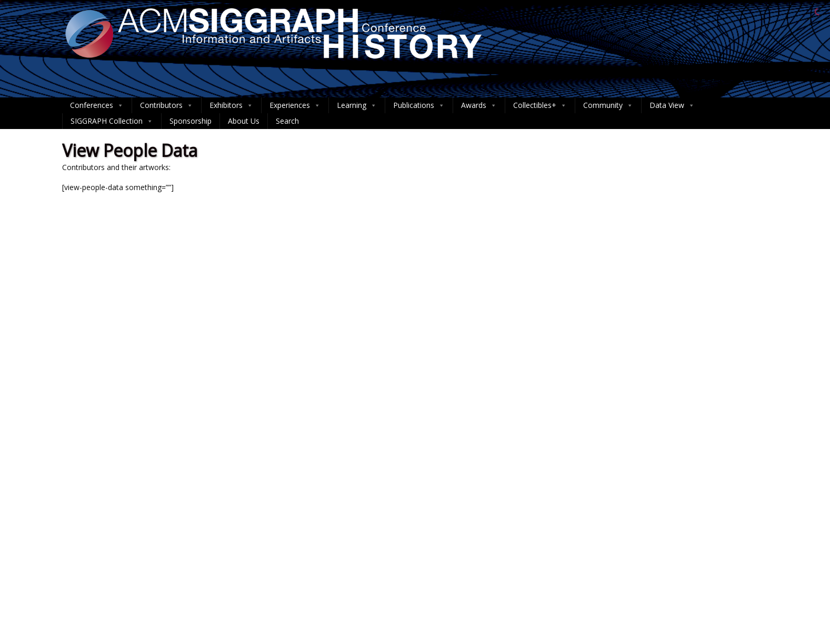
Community (608, 105)
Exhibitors (231, 105)
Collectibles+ (540, 105)
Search (287, 121)
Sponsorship (190, 121)
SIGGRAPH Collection (112, 121)
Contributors (166, 105)
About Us (243, 121)
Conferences (97, 105)
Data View (672, 105)
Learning (357, 105)
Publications (419, 105)
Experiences (295, 105)
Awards (479, 105)
